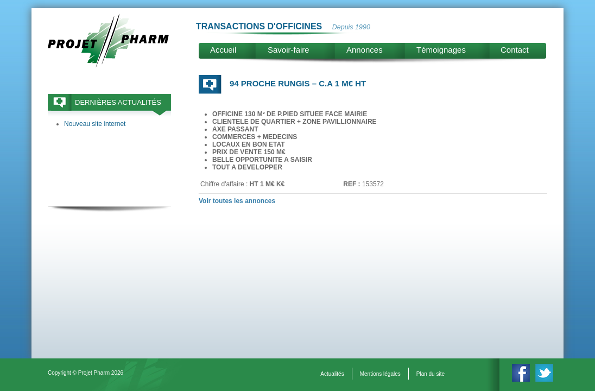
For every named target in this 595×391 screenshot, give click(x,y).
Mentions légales (380, 374)
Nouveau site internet (94, 124)
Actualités (332, 374)
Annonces (364, 49)
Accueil (223, 49)
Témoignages (441, 49)
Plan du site (430, 374)
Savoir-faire (288, 49)
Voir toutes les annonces (237, 201)
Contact (515, 49)
